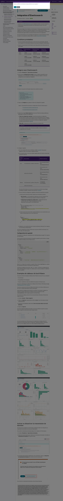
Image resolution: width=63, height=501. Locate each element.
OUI (15, 7)
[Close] (49, 2)
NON (18, 7)
